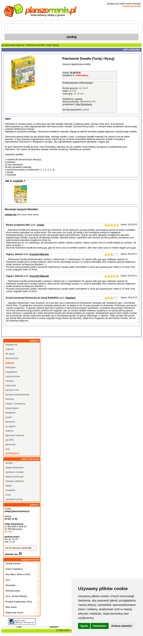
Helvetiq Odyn (12, 591)
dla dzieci (10, 353)
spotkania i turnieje (14, 472)
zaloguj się (112, 3)
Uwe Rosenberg (84, 104)
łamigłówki (10, 412)
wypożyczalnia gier (14, 476)
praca (8, 495)
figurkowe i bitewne (14, 435)
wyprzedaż (12, 453)
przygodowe (11, 372)
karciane (9, 381)
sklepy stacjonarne (14, 467)
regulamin (54, 627)
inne (7, 449)
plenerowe (10, 444)
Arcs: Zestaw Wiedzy (16, 596)
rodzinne (9, 349)
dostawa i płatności (14, 481)
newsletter (10, 490)
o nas (19, 627)
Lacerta (78, 99)
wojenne (9, 431)
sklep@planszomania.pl (17, 511)
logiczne (20, 45)
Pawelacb (70, 298)
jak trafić (9, 531)
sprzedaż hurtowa (14, 499)
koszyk (137, 3)
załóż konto (126, 3)
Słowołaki (10, 585)
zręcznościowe (12, 376)
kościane (9, 399)
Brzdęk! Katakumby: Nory (18, 601)
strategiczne (11, 344)
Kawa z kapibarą (13, 569)
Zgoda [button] (84, 625)
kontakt (9, 463)
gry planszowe (8, 45)
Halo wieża (11, 607)
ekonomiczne (11, 358)
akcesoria (10, 422)
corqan (40, 225)
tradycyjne (10, 367)
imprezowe (10, 385)
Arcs (7, 580)
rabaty (8, 485)
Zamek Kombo (13, 563)
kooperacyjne (11, 408)
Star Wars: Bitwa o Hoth (17, 574)
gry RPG (9, 440)
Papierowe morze (14, 612)
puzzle (8, 417)
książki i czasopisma (15, 403)
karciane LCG (12, 390)
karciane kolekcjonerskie (17, 394)
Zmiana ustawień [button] (121, 625)
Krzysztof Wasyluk (39, 254)
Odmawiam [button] (99, 625)
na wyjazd (10, 426)
